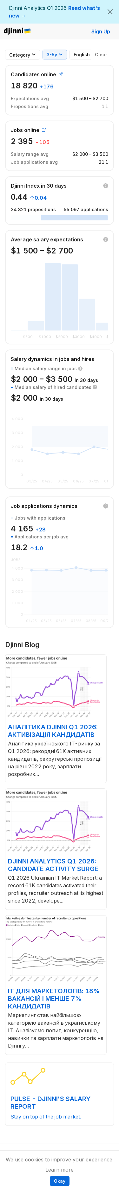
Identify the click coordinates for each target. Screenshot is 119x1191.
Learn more (59, 1170)
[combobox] (19, 55)
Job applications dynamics (44, 506)
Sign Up (100, 31)
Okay (59, 1181)
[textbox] (19, 55)
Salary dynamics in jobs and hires (52, 359)
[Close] (110, 11)
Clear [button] (101, 54)
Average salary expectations (47, 239)
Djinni (17, 31)
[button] (105, 186)
